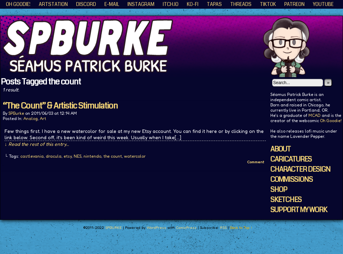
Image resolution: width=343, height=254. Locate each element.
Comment (255, 161)
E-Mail (111, 4)
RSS (223, 227)
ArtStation (53, 4)
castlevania (32, 156)
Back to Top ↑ (241, 227)
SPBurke (16, 113)
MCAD (314, 115)
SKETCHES (285, 200)
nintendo (92, 156)
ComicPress (186, 227)
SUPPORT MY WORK (298, 210)
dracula (53, 156)
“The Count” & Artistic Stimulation (60, 106)
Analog (30, 118)
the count (112, 156)
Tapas (214, 4)
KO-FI (192, 4)
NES (77, 156)
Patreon (294, 4)
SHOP (278, 190)
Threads (240, 4)
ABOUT (280, 149)
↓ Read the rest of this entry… (37, 144)
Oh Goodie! (18, 4)
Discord (86, 4)
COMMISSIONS (291, 179)
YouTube (323, 4)
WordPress (156, 227)
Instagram (140, 4)
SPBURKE (113, 227)
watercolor (135, 156)
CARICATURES (291, 159)
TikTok (268, 4)
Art (43, 118)
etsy (68, 156)
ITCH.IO (170, 4)
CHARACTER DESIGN (300, 169)
